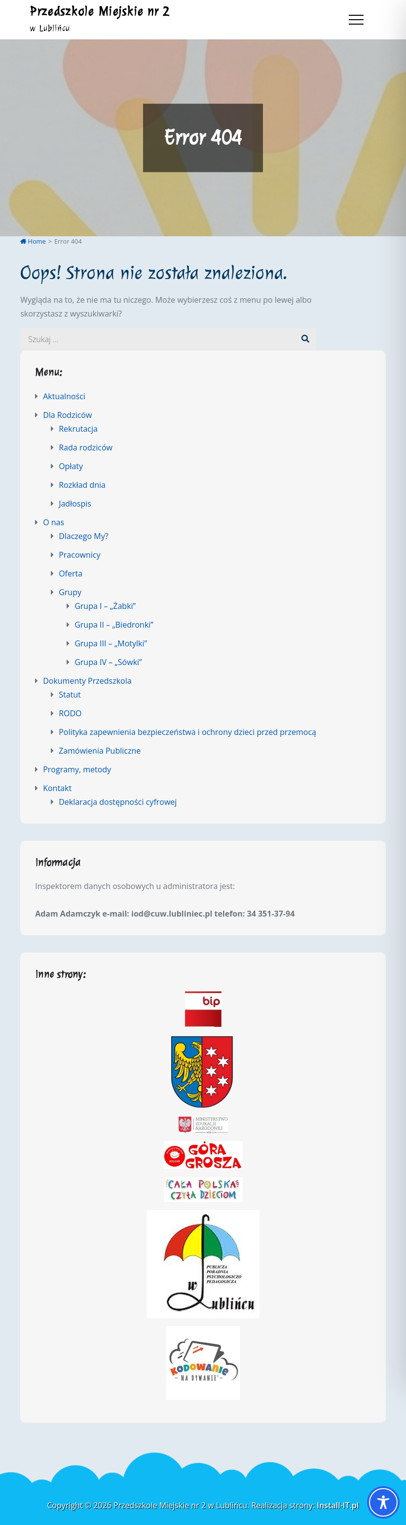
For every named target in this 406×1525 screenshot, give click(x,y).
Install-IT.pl (338, 1505)
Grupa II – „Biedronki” (113, 624)
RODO (70, 713)
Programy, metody (77, 769)
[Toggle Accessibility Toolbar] (383, 1502)
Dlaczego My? (83, 536)
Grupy (70, 592)
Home (33, 241)
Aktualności (64, 396)
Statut (70, 694)
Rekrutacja (78, 428)
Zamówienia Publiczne (100, 750)
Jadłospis (75, 503)
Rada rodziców (85, 447)
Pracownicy (79, 554)
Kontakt (57, 788)
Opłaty (71, 466)
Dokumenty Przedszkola (87, 680)
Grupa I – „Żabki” (105, 606)
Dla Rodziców (67, 415)
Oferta (70, 573)
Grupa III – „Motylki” (110, 643)
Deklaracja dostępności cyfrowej (118, 801)
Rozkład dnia (82, 484)
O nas (53, 522)
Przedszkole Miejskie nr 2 (100, 11)
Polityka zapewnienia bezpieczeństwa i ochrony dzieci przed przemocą (187, 732)
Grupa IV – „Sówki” (108, 662)
